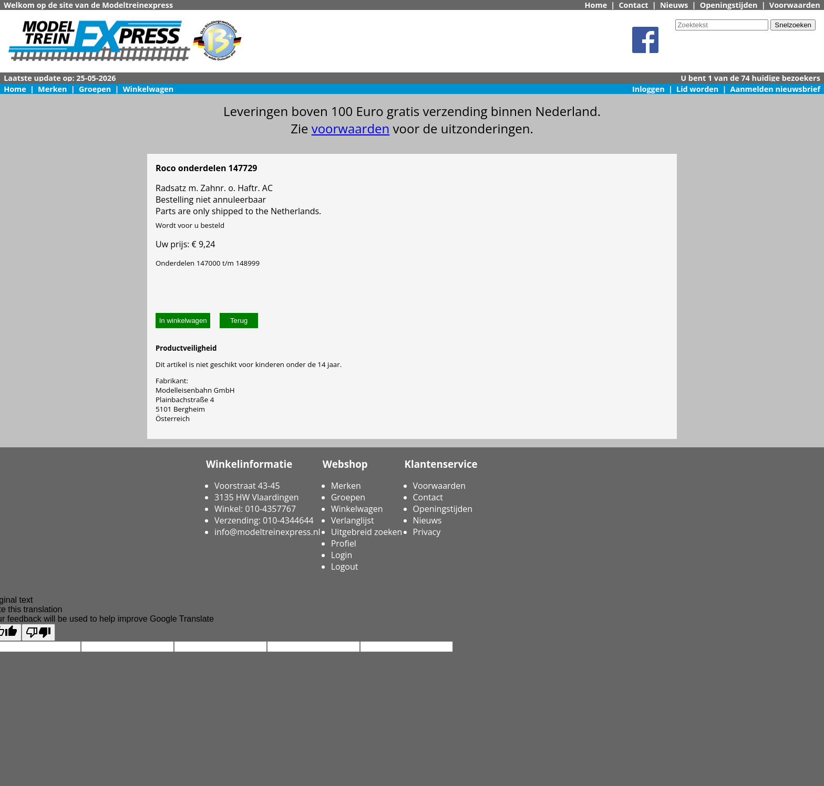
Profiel (343, 543)
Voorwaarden (794, 5)
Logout (344, 566)
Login (342, 555)
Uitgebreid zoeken (367, 532)
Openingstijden (729, 5)
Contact (633, 5)
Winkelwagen (148, 89)
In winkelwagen (183, 320)
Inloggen (648, 89)
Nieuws (674, 5)
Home (596, 5)
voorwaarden (351, 128)
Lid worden (697, 89)
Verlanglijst (352, 520)
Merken (52, 89)
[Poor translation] (38, 632)
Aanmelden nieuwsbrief (775, 89)
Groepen (95, 89)
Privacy (427, 532)
